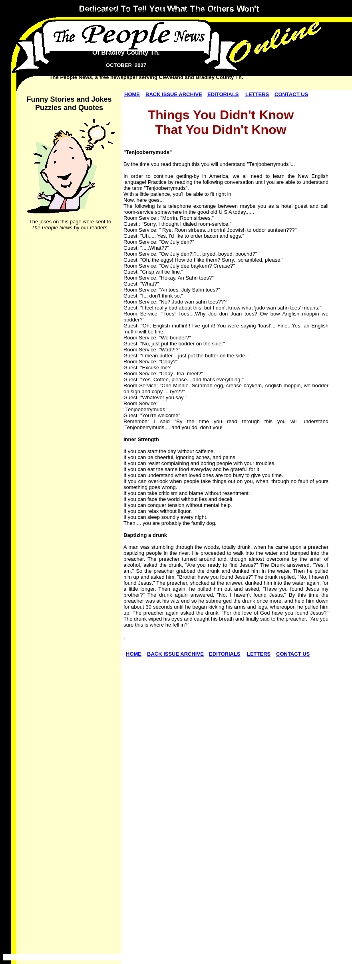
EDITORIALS (223, 94)
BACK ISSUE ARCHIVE (173, 94)
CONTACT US (291, 94)
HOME (132, 94)
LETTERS (257, 94)
